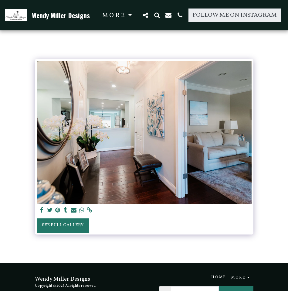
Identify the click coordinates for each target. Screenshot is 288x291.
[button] (145, 15)
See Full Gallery (62, 225)
